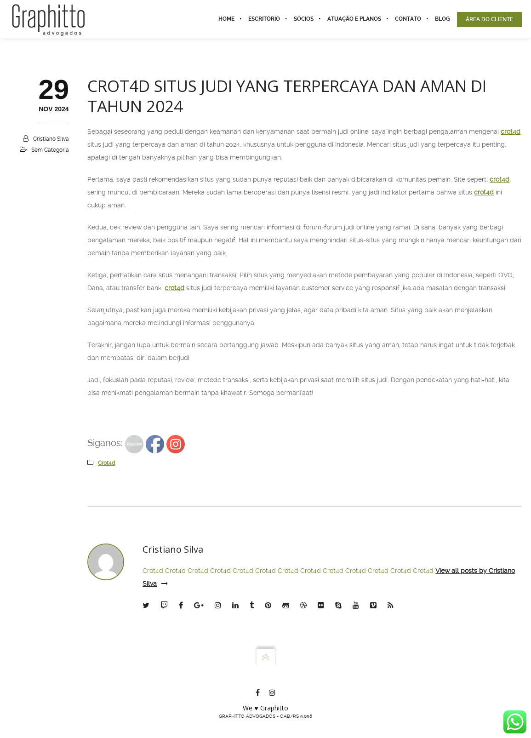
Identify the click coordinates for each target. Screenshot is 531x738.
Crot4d (153, 570)
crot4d (510, 131)
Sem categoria (50, 150)
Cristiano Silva (51, 139)
